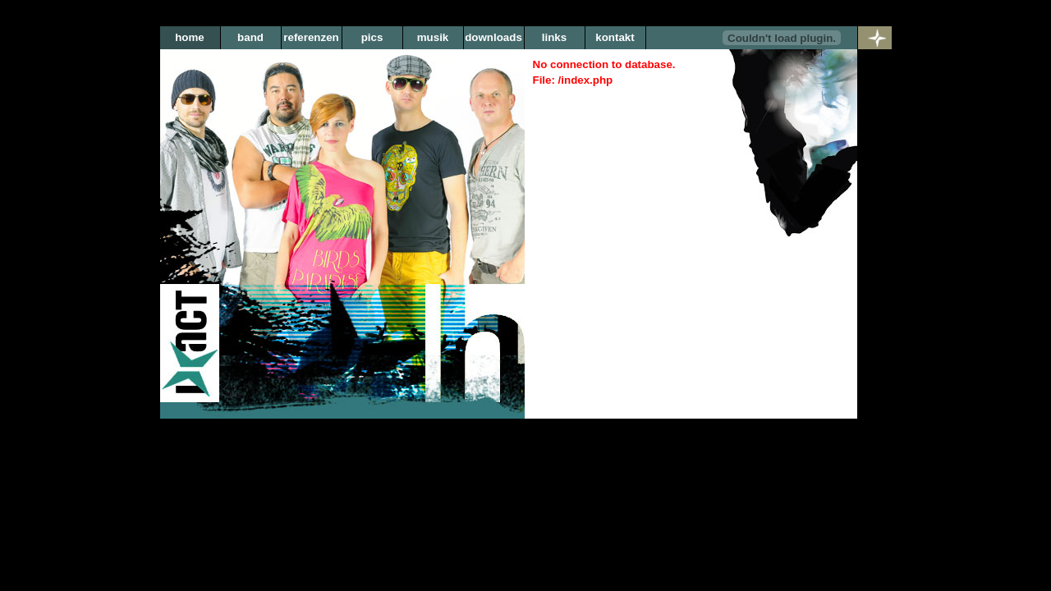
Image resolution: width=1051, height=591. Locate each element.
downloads (493, 37)
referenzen (310, 37)
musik (433, 37)
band (250, 37)
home (189, 37)
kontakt (614, 37)
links (554, 37)
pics (372, 37)
